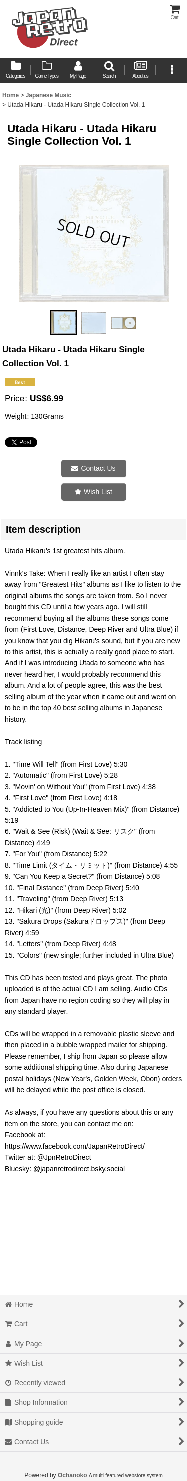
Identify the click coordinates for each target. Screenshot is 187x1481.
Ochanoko (72, 1475)
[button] (108, 70)
